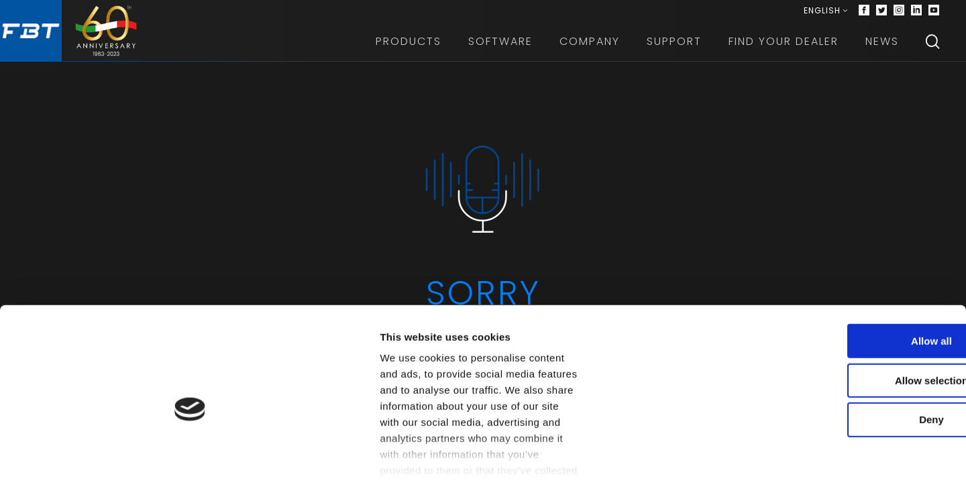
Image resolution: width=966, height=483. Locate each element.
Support (674, 46)
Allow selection (853, 358)
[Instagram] (899, 13)
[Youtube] (933, 13)
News (882, 46)
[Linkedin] (916, 13)
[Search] (932, 47)
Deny (854, 397)
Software (500, 46)
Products (408, 46)
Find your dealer (784, 46)
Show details (704, 456)
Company (589, 46)
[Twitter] (881, 13)
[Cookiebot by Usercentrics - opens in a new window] (87, 457)
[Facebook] (864, 13)
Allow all (854, 318)
